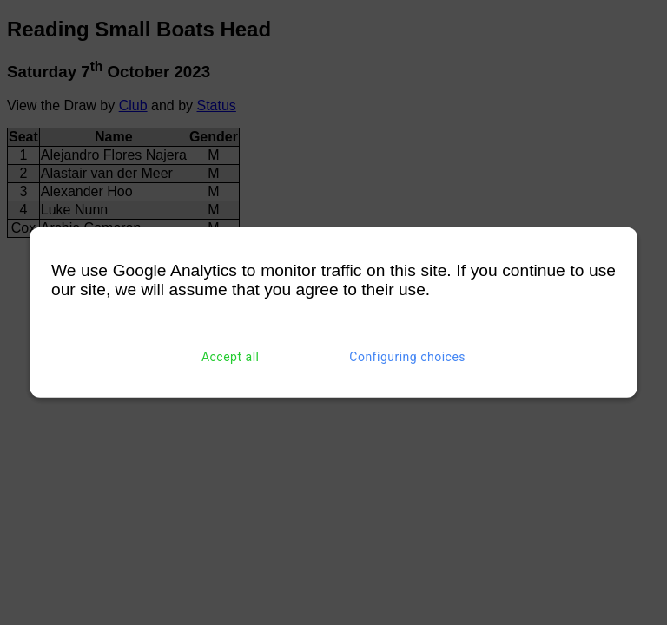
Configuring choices (407, 357)
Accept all (231, 357)
